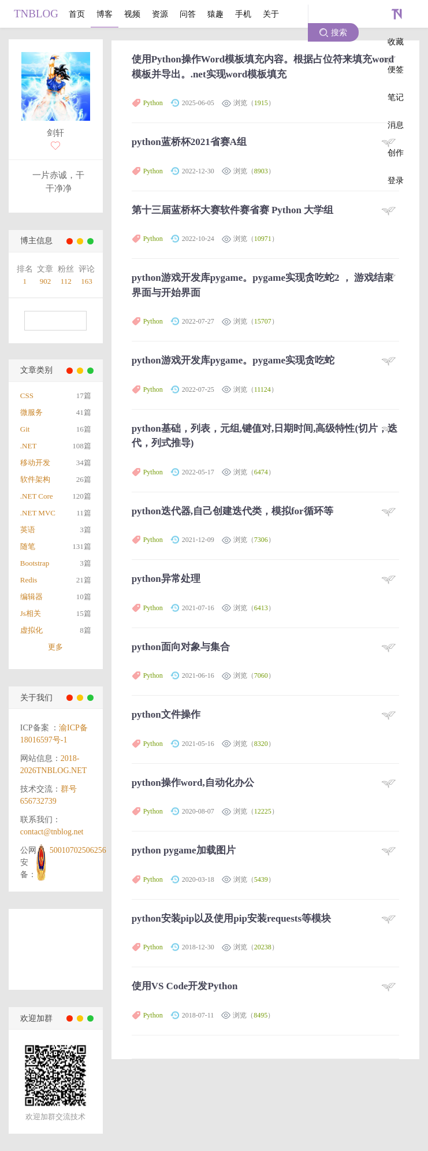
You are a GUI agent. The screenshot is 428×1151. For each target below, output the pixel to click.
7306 (261, 540)
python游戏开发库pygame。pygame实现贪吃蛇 (233, 360)
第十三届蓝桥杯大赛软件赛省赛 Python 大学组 (232, 210)
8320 (261, 744)
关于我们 (36, 697)
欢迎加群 (36, 1018)
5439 (261, 879)
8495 (260, 1015)
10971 (262, 239)
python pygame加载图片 (184, 850)
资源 (160, 13)
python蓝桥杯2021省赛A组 (189, 141)
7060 (261, 675)
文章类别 (36, 370)
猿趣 (215, 13)
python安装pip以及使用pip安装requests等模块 (231, 918)
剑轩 (55, 133)
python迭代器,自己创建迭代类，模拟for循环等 (232, 511)
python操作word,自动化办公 (193, 782)
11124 (262, 389)
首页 (77, 13)
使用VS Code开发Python (185, 986)
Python (153, 103)
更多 (55, 647)
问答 (188, 13)
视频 (132, 13)
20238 (262, 947)
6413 (261, 608)
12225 (262, 811)
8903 (261, 171)
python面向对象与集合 (181, 646)
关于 (271, 13)
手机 (243, 13)
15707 (262, 321)
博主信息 (36, 240)
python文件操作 (166, 714)
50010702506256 (78, 850)
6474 (261, 472)
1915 (261, 103)
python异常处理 (166, 578)
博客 (104, 13)
